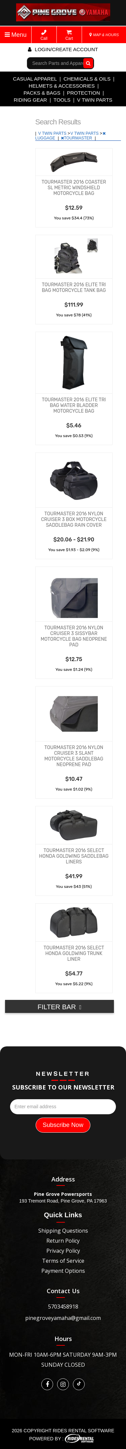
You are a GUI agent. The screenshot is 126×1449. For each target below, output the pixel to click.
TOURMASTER (77, 138)
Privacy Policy (63, 1251)
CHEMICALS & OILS (87, 79)
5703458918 (63, 1306)
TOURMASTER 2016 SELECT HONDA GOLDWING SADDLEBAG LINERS (74, 856)
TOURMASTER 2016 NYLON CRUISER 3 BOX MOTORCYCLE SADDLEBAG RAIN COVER (74, 519)
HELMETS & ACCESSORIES (62, 86)
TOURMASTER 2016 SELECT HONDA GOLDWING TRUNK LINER (74, 953)
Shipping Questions (63, 1231)
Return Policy (63, 1241)
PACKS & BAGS (42, 93)
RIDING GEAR (30, 100)
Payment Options (63, 1271)
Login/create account (63, 49)
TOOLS (62, 100)
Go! (87, 63)
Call (43, 35)
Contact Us (63, 1291)
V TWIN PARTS (94, 100)
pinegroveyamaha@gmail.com (63, 1318)
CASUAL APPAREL (35, 79)
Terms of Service (63, 1261)
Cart (69, 35)
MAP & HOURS (104, 35)
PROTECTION (83, 93)
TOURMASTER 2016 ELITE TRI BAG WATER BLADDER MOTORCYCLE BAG (74, 405)
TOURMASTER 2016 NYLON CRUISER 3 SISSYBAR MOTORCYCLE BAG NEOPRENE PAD (74, 636)
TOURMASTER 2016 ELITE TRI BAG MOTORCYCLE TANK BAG (74, 287)
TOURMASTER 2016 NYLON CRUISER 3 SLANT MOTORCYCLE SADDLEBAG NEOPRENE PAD (73, 756)
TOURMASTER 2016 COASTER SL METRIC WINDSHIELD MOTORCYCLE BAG (74, 187)
